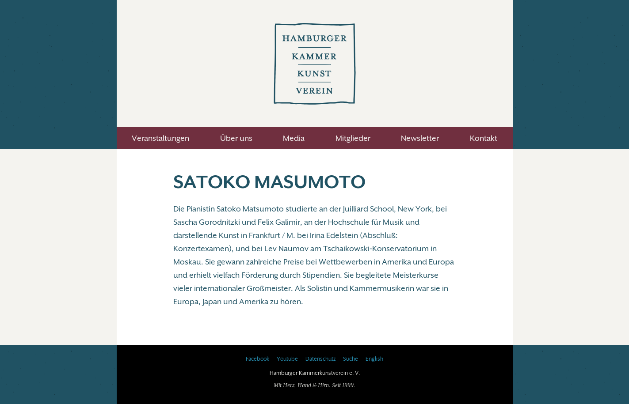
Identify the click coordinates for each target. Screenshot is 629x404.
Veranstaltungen (160, 138)
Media (294, 138)
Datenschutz (320, 358)
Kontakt (483, 138)
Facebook (257, 358)
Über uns (236, 138)
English (374, 358)
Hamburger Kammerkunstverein (314, 63)
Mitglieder (352, 138)
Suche (350, 358)
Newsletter (420, 138)
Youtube (287, 358)
